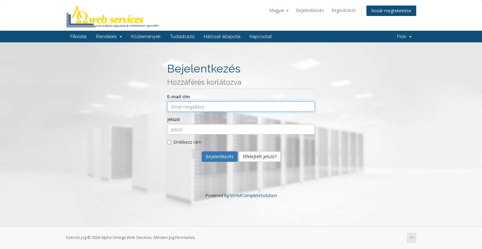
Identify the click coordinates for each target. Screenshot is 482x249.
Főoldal (78, 36)
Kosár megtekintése (391, 11)
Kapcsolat (261, 36)
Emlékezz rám (184, 142)
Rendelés (109, 36)
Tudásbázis (182, 36)
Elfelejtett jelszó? (260, 156)
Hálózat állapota (222, 36)
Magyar (279, 10)
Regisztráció (343, 10)
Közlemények (146, 36)
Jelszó (173, 119)
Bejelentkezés (310, 10)
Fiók (404, 36)
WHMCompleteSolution (253, 195)
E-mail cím (178, 96)
